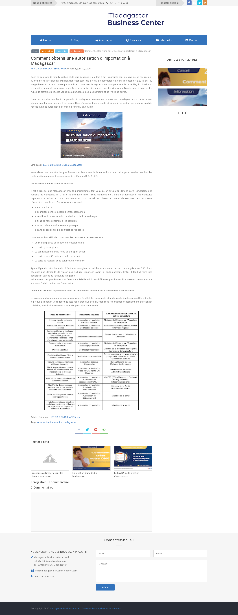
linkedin (194, 3)
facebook (189, 3)
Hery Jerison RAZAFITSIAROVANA (49, 68)
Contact (192, 40)
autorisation (43, 422)
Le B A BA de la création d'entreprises (126, 474)
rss (205, 3)
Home (45, 40)
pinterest (95, 431)
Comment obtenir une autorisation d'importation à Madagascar (181, 94)
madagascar (69, 422)
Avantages (104, 40)
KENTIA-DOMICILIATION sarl (65, 417)
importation (56, 422)
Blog (74, 40)
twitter (199, 3)
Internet (163, 40)
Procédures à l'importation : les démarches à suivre (47, 474)
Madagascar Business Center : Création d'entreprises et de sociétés (85, 608)
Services (133, 40)
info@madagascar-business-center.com (82, 3)
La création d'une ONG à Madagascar (62, 165)
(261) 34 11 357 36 (117, 3)
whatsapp (103, 431)
